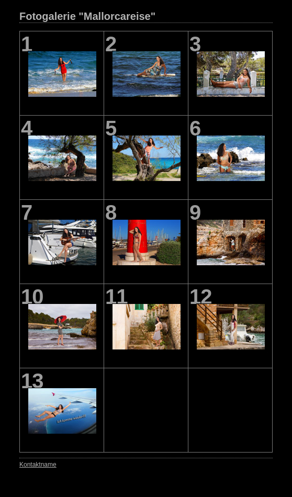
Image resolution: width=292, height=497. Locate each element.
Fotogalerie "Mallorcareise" (87, 16)
